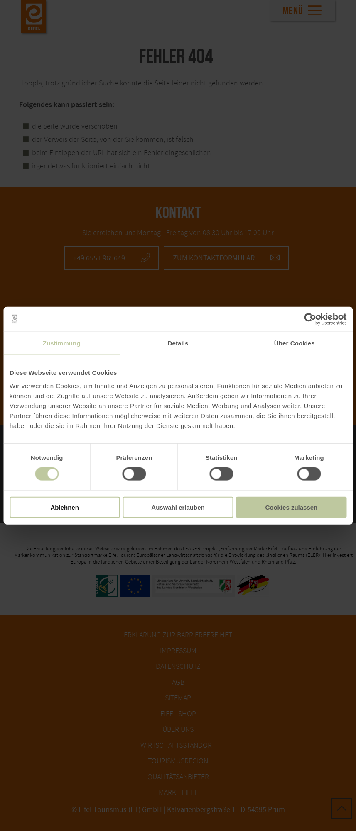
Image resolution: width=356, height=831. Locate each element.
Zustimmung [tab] (62, 343)
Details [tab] (178, 343)
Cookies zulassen (291, 506)
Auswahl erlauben (177, 506)
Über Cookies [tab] (294, 343)
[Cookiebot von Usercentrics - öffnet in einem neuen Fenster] (310, 319)
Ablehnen (65, 506)
